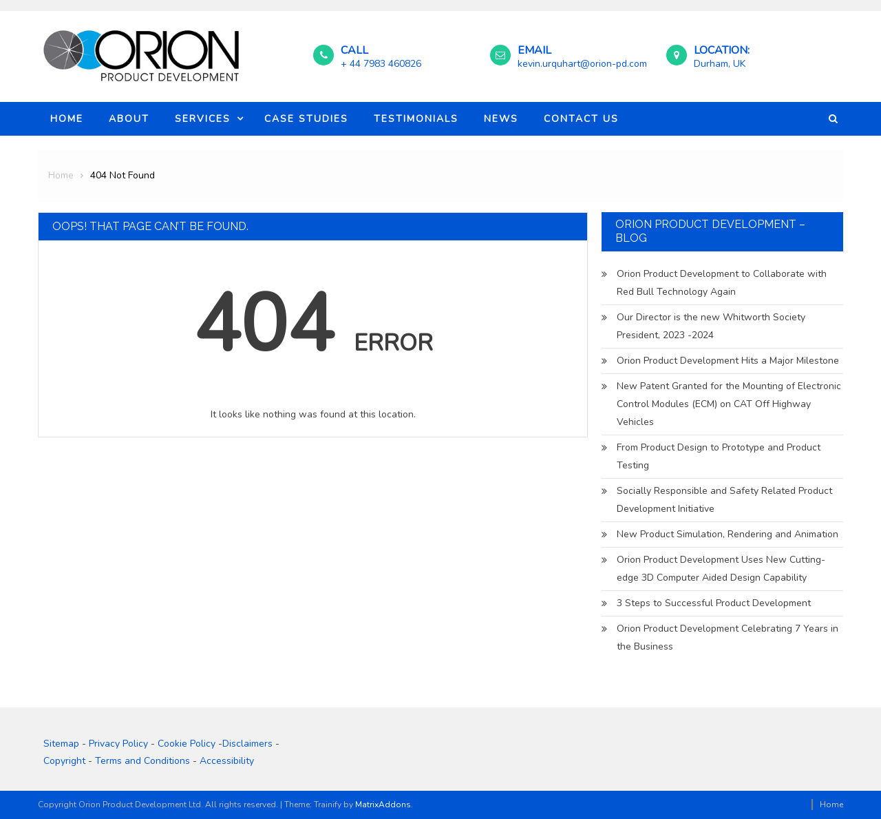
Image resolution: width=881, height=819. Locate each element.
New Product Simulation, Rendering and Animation (727, 534)
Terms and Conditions (142, 760)
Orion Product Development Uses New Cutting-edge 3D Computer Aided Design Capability (721, 568)
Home (66, 118)
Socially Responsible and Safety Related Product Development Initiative (724, 499)
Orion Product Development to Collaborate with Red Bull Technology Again (722, 282)
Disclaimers (247, 743)
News (501, 118)
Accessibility (227, 760)
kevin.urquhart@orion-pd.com (582, 63)
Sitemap (61, 743)
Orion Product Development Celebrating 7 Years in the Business (727, 637)
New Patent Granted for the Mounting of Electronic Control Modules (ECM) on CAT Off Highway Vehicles (729, 404)
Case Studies (306, 118)
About (129, 118)
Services (203, 118)
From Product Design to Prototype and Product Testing (718, 456)
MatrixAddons (383, 804)
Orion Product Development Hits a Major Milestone (728, 360)
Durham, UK (719, 63)
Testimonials (416, 118)
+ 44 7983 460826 (381, 63)
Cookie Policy (186, 743)
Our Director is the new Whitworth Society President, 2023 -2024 (711, 326)
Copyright (64, 760)
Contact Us (581, 118)
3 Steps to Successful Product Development (714, 603)
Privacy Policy (118, 743)
